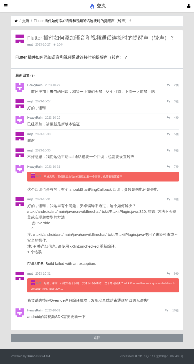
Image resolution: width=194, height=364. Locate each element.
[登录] (188, 6)
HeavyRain (34, 85)
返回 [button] (97, 338)
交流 (25, 21)
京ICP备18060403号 (169, 356)
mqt (30, 44)
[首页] (16, 21)
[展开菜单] (5, 6)
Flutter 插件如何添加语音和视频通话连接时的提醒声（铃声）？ (83, 21)
